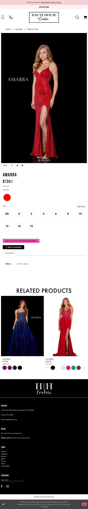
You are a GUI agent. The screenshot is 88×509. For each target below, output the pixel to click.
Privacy (3, 461)
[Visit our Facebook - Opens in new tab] (2, 486)
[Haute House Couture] (44, 17)
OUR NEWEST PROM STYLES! (51, 2)
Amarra (19, 29)
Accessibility (5, 466)
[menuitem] (11, 17)
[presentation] (22, 326)
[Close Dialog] (3, 504)
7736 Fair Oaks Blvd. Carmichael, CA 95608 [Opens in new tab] (17, 410)
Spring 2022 (32, 29)
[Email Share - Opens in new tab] (22, 165)
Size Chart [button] (81, 206)
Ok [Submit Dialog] (84, 504)
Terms (3, 463)
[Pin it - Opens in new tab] (17, 165)
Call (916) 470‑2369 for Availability (21, 241)
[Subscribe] (23, 480)
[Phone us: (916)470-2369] (44, 7)
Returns (3, 456)
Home (8, 29)
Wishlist (3, 451)
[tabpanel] (44, 98)
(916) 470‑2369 (7, 415)
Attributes (9, 253)
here (45, 506)
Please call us (6, 438)
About (3, 459)
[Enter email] (12, 480)
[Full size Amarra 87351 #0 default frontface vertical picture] (44, 98)
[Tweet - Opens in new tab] (12, 165)
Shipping (4, 454)
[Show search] (77, 17)
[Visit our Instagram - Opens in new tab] (7, 486)
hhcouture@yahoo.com (9, 419)
